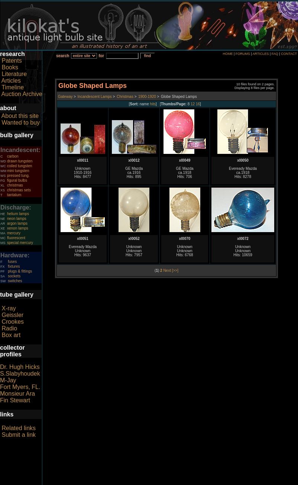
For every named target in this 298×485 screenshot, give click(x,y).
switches (15, 281)
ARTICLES (261, 54)
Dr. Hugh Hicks (20, 367)
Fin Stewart (15, 400)
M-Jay (8, 380)
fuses (12, 262)
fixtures (14, 266)
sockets (14, 276)
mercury (13, 233)
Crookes (12, 322)
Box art (10, 335)
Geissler (12, 315)
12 (193, 104)
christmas (15, 185)
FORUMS (243, 54)
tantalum (14, 195)
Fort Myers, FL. (20, 387)
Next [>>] (170, 270)
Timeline (12, 87)
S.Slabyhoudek (20, 373)
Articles (11, 80)
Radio (9, 328)
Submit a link (18, 435)
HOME (228, 54)
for (101, 55)
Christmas (125, 97)
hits (153, 104)
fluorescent (16, 238)
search (62, 55)
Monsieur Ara (17, 393)
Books (9, 67)
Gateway (65, 97)
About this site (20, 116)
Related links (18, 428)
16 (198, 104)
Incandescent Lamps (95, 97)
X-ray (8, 308)
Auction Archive (21, 94)
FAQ (275, 54)
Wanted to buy (20, 122)
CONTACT (289, 54)
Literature (14, 74)
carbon (13, 156)
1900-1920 (147, 97)
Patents (11, 60)
